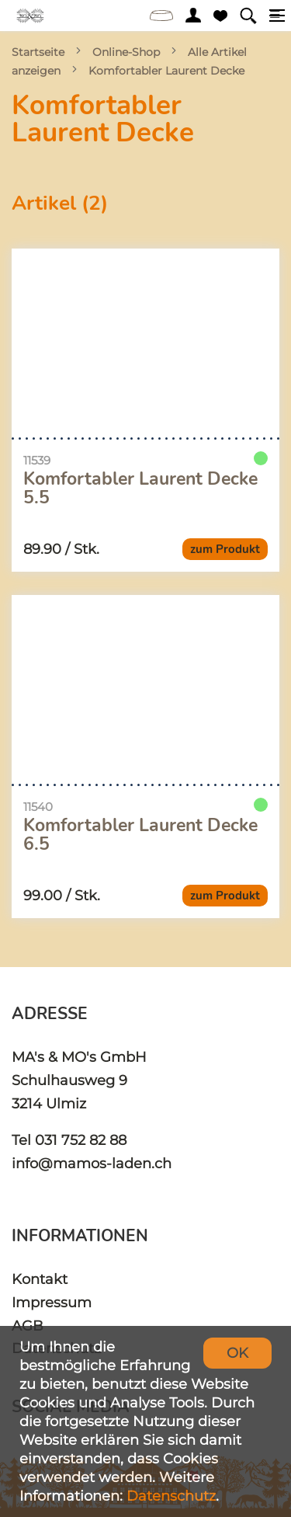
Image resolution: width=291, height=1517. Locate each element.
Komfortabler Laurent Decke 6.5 (140, 835)
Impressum (52, 1302)
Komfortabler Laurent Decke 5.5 (140, 488)
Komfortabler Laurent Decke (166, 71)
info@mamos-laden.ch (91, 1163)
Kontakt (40, 1279)
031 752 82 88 (80, 1140)
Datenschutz (171, 1495)
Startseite (38, 52)
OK (237, 1353)
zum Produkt (225, 549)
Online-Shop (126, 52)
